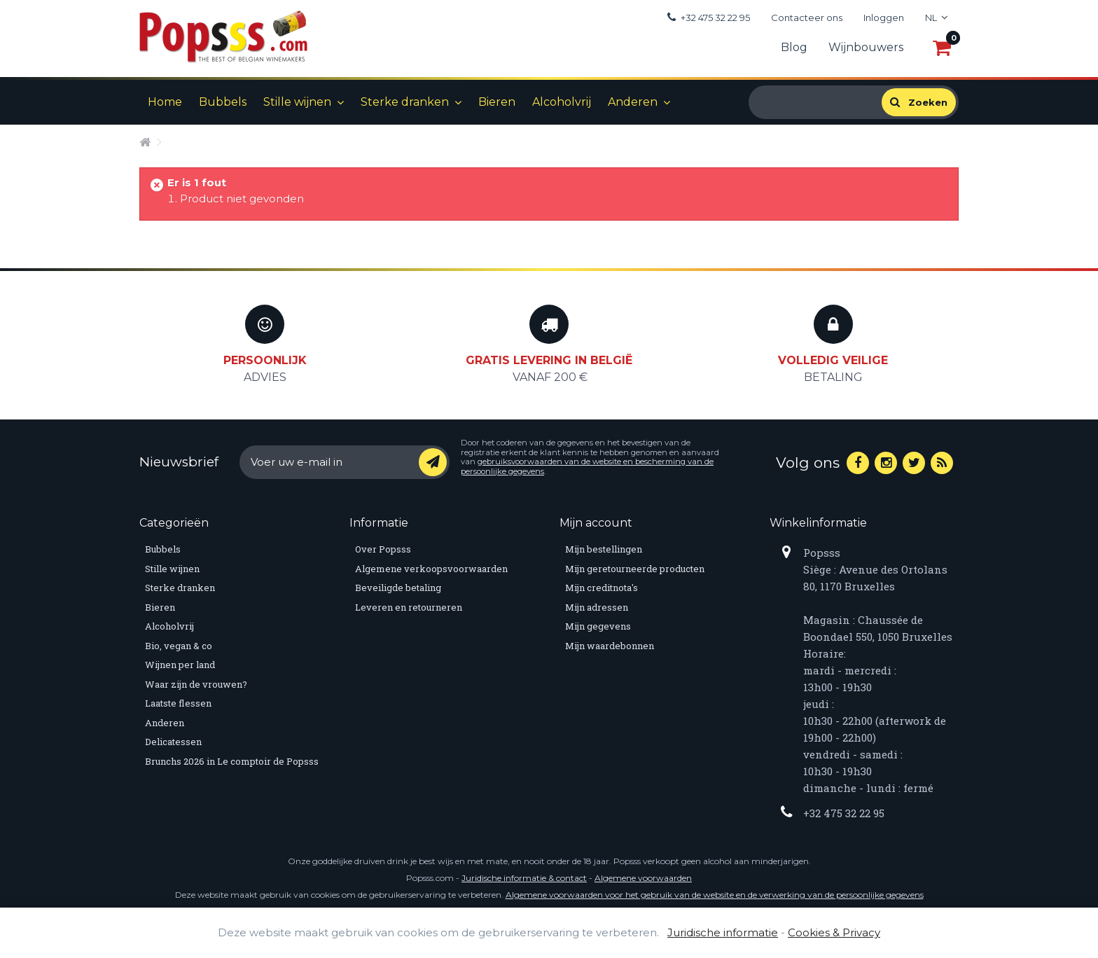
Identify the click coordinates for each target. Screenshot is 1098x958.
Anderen (633, 102)
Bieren (496, 102)
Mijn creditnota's (601, 587)
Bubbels (222, 102)
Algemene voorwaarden (643, 878)
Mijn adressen (596, 607)
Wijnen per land (180, 664)
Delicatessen (173, 741)
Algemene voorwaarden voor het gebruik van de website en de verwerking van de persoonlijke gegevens (715, 894)
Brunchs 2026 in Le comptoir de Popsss (232, 761)
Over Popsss (383, 549)
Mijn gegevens (598, 626)
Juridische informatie (722, 932)
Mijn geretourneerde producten (634, 568)
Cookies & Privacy (834, 932)
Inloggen (883, 17)
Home (165, 102)
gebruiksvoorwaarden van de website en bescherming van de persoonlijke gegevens (587, 466)
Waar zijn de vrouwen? (196, 684)
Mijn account (596, 522)
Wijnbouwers (865, 47)
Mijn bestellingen (603, 549)
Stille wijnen (297, 102)
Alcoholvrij (561, 102)
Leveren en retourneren (408, 607)
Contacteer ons (806, 17)
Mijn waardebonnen (609, 645)
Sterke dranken (405, 102)
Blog (794, 47)
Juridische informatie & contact (524, 878)
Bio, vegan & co (178, 645)
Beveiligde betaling (398, 587)
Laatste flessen (178, 703)
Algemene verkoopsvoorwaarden (431, 568)
